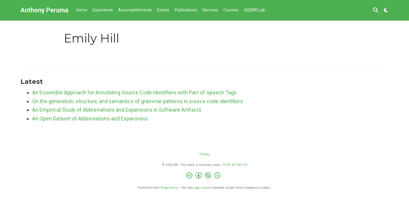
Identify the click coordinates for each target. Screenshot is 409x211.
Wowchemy (169, 188)
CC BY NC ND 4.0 (234, 165)
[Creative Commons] (204, 176)
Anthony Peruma (44, 10)
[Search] (375, 10)
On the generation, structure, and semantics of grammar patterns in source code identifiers (137, 101)
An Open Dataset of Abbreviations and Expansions (90, 118)
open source (203, 188)
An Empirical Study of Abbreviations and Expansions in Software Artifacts (116, 110)
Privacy (204, 154)
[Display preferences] (386, 10)
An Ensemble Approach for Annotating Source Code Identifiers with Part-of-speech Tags (134, 92)
